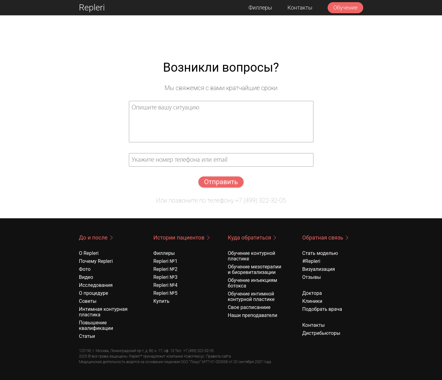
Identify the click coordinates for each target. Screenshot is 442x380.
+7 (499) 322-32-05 (260, 200)
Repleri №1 (165, 261)
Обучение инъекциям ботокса (252, 283)
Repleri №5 (165, 293)
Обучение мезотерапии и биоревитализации (254, 269)
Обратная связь (323, 237)
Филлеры (260, 7)
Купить (161, 301)
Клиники (312, 301)
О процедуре (93, 293)
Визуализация (318, 269)
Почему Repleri (96, 261)
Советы (88, 301)
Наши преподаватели (252, 315)
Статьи (87, 336)
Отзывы (311, 277)
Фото (85, 269)
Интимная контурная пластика (103, 312)
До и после (93, 237)
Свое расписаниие (249, 307)
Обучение (345, 7)
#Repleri (311, 261)
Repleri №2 (165, 269)
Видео (86, 277)
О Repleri (89, 253)
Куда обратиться (249, 237)
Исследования (96, 285)
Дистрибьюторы (321, 333)
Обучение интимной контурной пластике (251, 296)
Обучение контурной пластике (251, 256)
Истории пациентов (179, 237)
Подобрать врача (322, 309)
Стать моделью (320, 253)
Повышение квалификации (96, 325)
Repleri (92, 7)
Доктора (312, 293)
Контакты (300, 7)
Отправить (221, 182)
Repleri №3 (165, 277)
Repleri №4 (165, 285)
